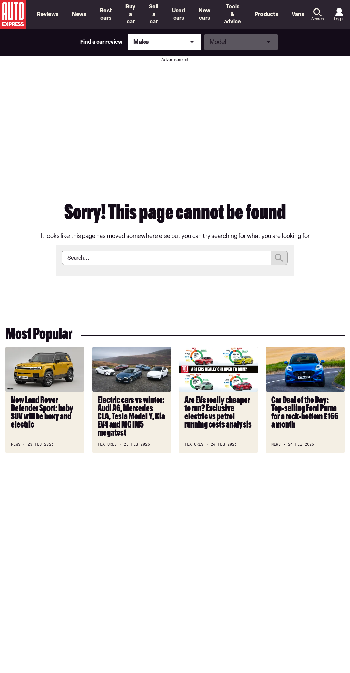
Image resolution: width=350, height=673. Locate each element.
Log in (339, 19)
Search (317, 19)
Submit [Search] (279, 258)
